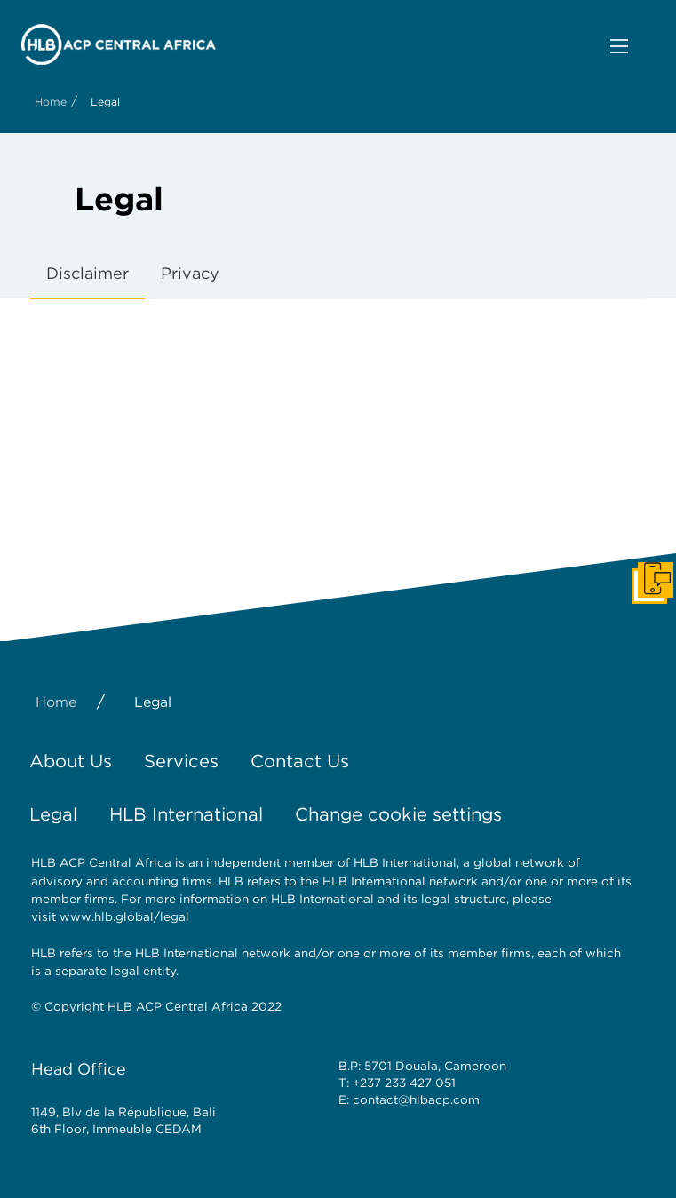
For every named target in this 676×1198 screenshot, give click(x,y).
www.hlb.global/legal (124, 916)
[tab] (87, 274)
